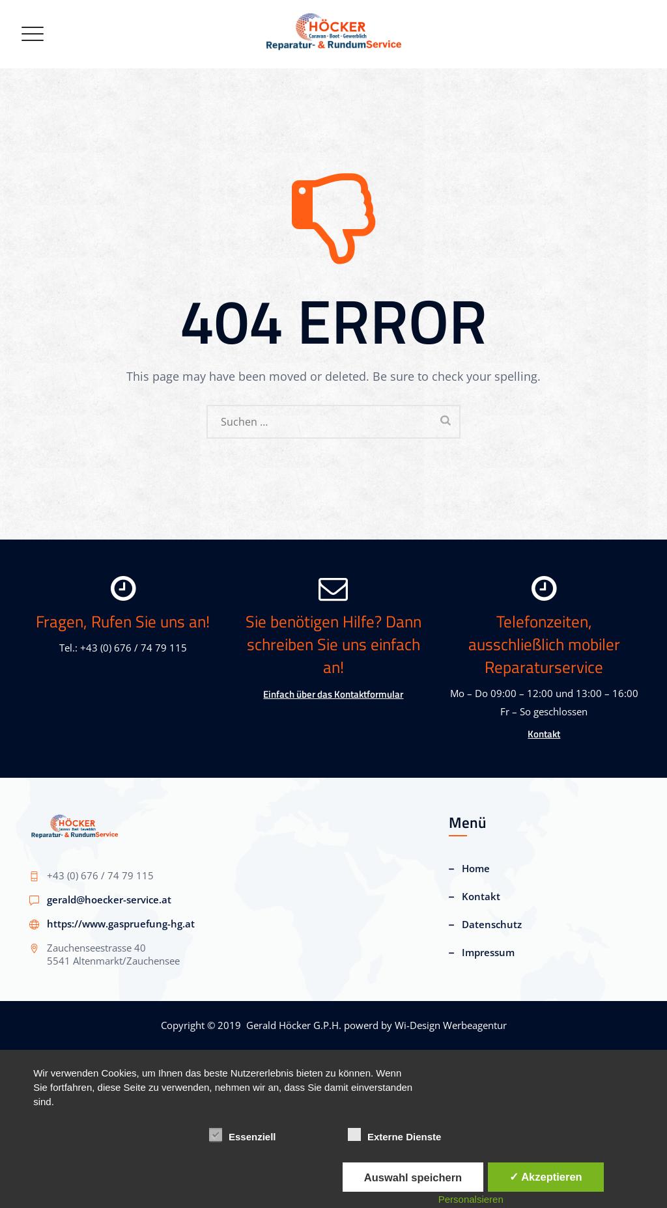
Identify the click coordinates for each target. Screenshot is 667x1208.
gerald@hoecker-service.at (109, 899)
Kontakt (544, 733)
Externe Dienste (394, 1135)
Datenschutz (492, 924)
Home (476, 868)
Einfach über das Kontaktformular (333, 694)
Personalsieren (471, 1199)
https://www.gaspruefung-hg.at (121, 923)
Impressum (488, 952)
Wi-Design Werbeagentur (451, 1025)
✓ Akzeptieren (545, 1177)
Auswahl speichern (413, 1177)
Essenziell (242, 1135)
